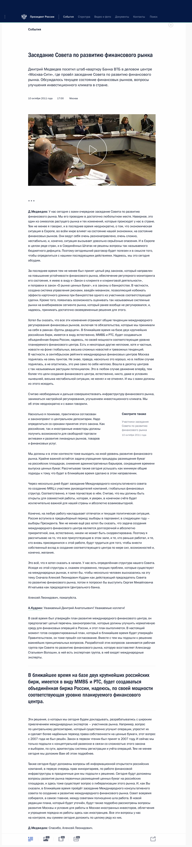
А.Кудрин (35, 608)
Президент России (42, 5)
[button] (6, 5)
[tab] (30, 839)
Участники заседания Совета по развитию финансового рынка (135, 426)
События (34, 29)
